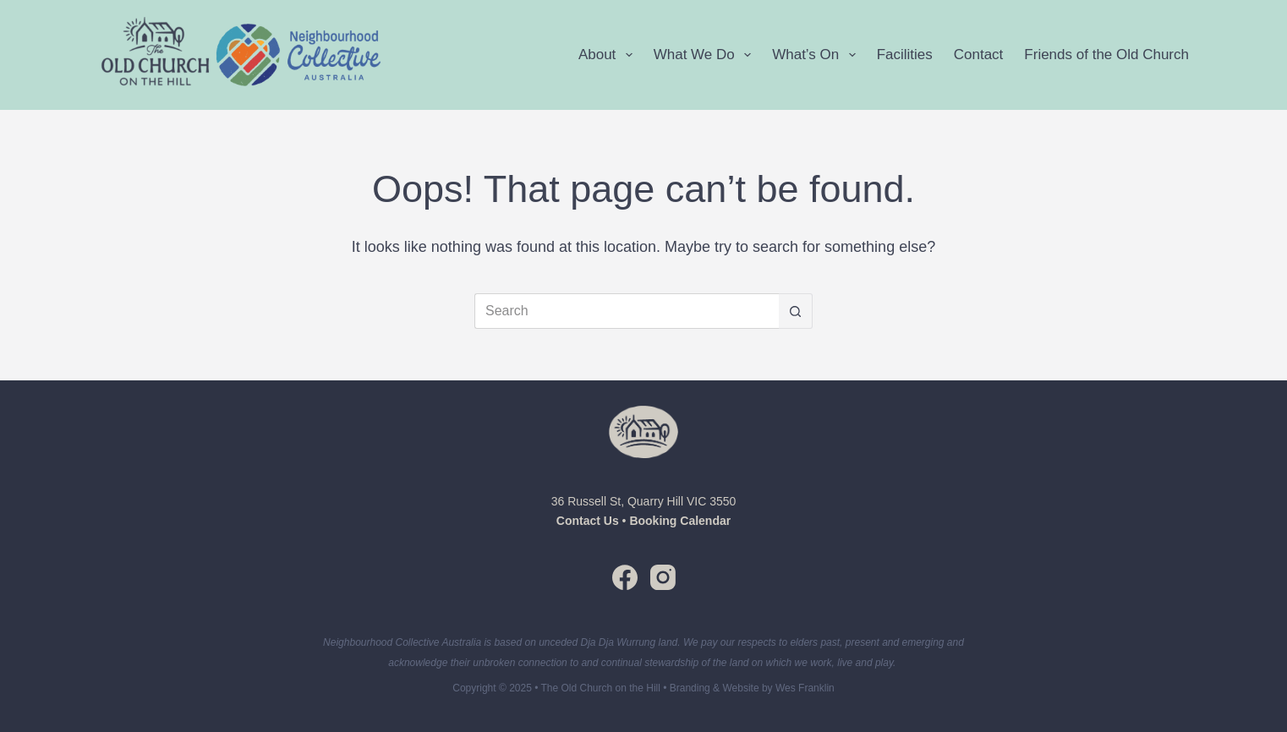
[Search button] (796, 311)
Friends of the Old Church (1106, 54)
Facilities (905, 54)
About (608, 55)
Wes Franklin (805, 688)
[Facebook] (625, 577)
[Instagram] (663, 577)
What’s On (817, 55)
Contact (979, 54)
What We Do (706, 55)
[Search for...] (626, 311)
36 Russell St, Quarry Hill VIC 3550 (644, 501)
